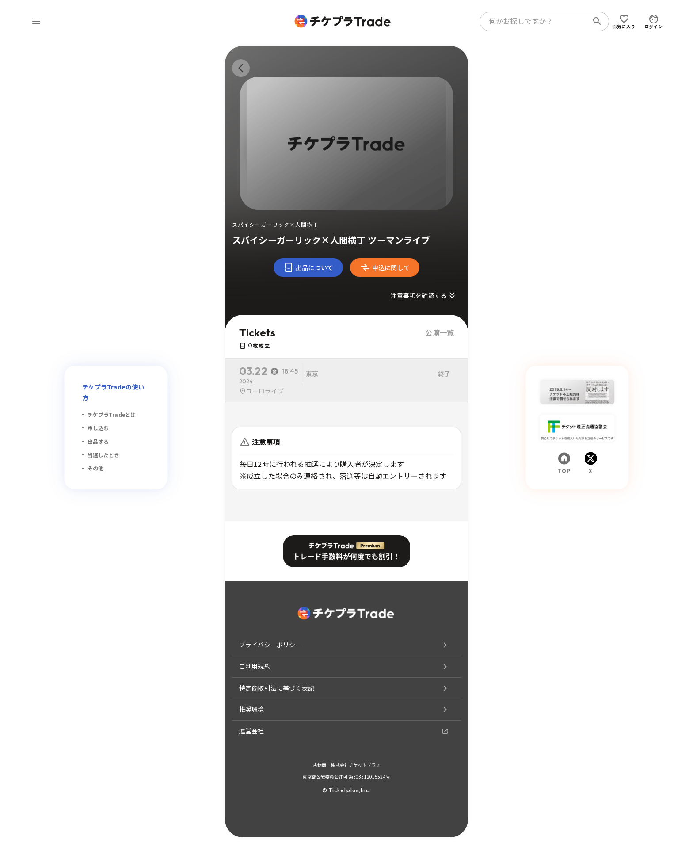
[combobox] (536, 21)
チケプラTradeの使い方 (113, 392)
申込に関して (384, 267)
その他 (95, 468)
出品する (98, 441)
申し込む (98, 427)
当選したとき (104, 454)
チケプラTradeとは (112, 414)
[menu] (36, 21)
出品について (308, 267)
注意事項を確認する (424, 295)
